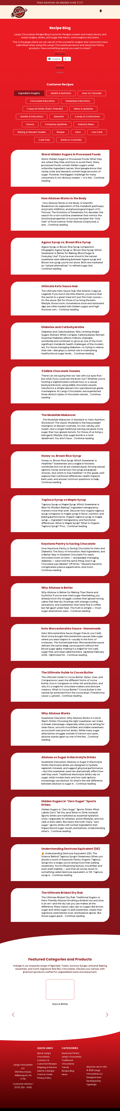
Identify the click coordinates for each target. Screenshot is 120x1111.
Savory (30, 124)
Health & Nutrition (61, 93)
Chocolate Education (42, 101)
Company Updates (56, 124)
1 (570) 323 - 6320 (23, 1085)
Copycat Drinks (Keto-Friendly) (45, 108)
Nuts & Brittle (60, 1004)
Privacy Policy (44, 1077)
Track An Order (45, 1074)
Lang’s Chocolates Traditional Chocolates (71, 1060)
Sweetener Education (78, 101)
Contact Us (43, 1060)
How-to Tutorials (92, 93)
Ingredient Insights (29, 93)
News (64, 1074)
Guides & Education (31, 116)
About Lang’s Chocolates (44, 1055)
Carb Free (44, 139)
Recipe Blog (68, 1070)
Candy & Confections (87, 116)
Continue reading (58, 224)
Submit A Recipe (45, 1070)
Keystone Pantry (70, 1053)
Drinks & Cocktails (71, 139)
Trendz (65, 1067)
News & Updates (83, 108)
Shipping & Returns (47, 1067)
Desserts (59, 116)
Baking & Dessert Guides (32, 132)
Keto (78, 132)
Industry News (86, 124)
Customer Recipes (47, 1063)
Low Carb (97, 132)
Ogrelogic (91, 1084)
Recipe (60, 132)
